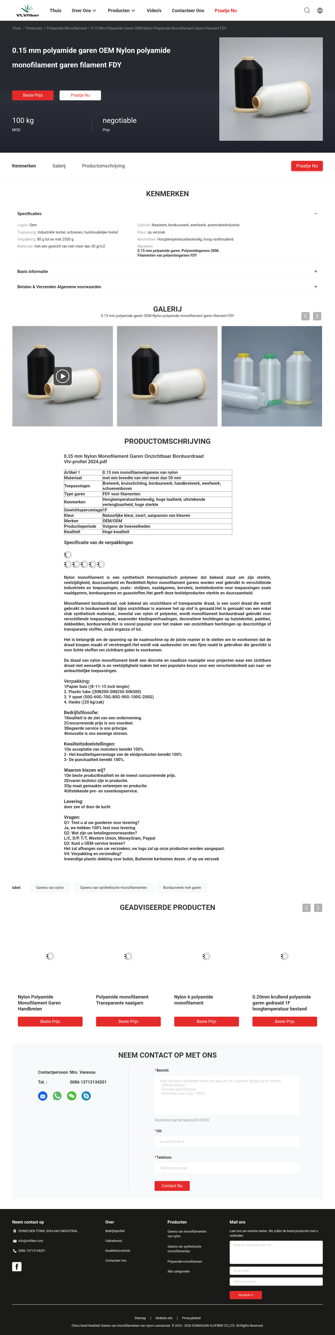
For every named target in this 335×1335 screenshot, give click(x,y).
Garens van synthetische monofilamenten (113, 888)
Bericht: (163, 1070)
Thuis (16, 28)
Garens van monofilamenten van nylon (187, 1234)
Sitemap (140, 1318)
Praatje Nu (80, 95)
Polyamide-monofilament (67, 28)
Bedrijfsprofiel (115, 1231)
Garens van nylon (50, 888)
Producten (34, 28)
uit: (159, 1131)
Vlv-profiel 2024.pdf (85, 461)
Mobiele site (164, 1318)
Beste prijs (33, 95)
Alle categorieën (179, 1271)
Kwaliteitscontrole (117, 1251)
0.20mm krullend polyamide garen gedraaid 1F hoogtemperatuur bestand (281, 1002)
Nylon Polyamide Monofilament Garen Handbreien (39, 1002)
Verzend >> (245, 1295)
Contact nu (172, 1185)
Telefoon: (164, 1157)
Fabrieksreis (113, 1241)
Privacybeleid (191, 1318)
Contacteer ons (115, 1260)
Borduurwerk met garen (182, 888)
